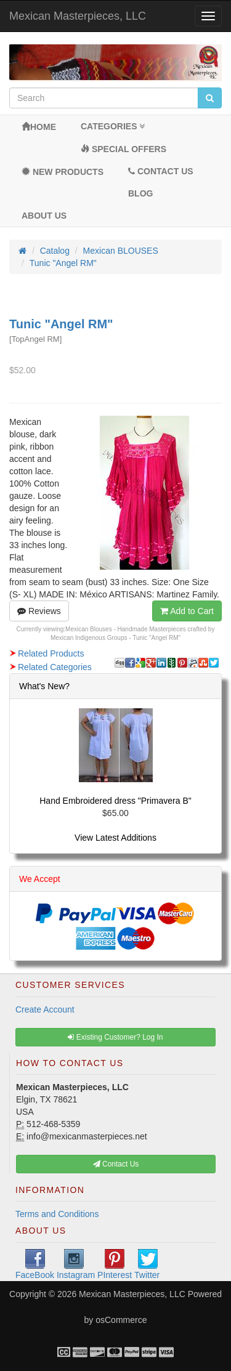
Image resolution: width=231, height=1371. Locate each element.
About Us (44, 215)
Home (39, 127)
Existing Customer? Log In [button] (115, 1037)
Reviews (39, 611)
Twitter (147, 1264)
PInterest (114, 1264)
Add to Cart (187, 611)
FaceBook (34, 1264)
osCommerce (121, 1320)
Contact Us (160, 171)
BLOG (140, 193)
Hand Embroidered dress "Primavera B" (115, 801)
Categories (113, 126)
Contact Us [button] (116, 1164)
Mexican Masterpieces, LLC (77, 16)
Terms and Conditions (57, 1214)
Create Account (45, 1009)
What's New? (44, 686)
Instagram (76, 1264)
